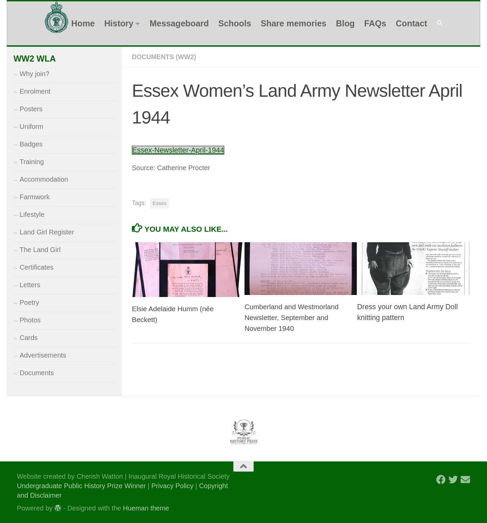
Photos (30, 320)
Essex (159, 203)
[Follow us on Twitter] (453, 479)
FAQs (375, 23)
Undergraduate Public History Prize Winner (82, 486)
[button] (440, 23)
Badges (31, 144)
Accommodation (44, 179)
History (118, 23)
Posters (31, 109)
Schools (234, 23)
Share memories (294, 23)
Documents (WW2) (165, 57)
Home (83, 23)
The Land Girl (40, 249)
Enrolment (35, 91)
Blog (345, 23)
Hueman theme (146, 508)
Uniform (31, 126)
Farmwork (35, 197)
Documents (37, 373)
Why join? (34, 73)
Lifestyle (32, 214)
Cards (29, 337)
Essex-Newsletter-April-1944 (180, 149)
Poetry (29, 302)
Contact (411, 23)
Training (32, 161)
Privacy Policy (172, 486)
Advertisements (43, 355)
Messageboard (179, 23)
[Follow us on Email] (465, 479)
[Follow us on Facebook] (441, 479)
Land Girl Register (47, 232)
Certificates (36, 267)
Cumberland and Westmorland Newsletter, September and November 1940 (293, 317)
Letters (30, 285)
